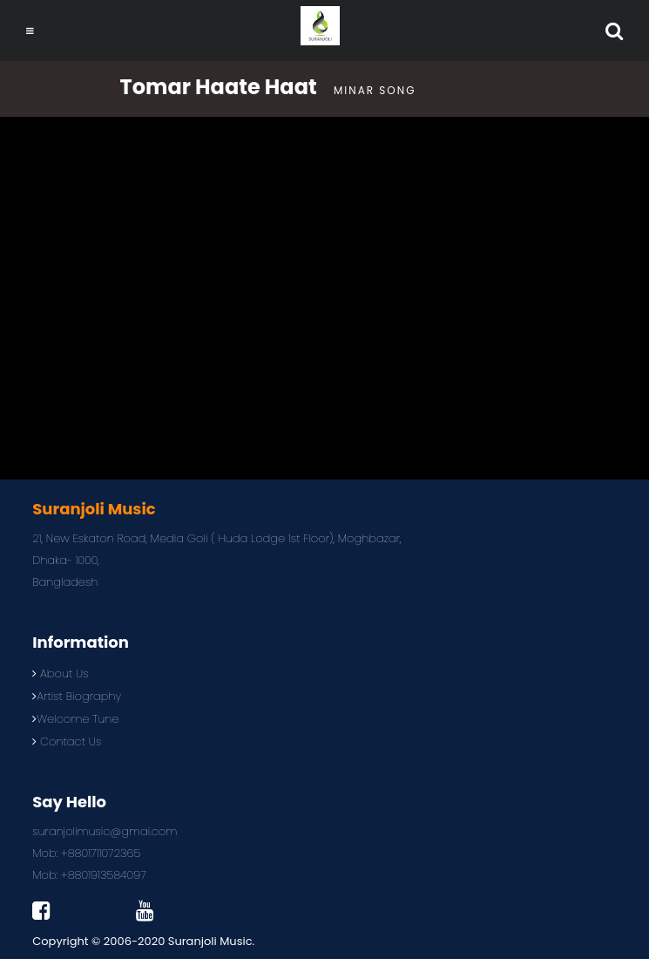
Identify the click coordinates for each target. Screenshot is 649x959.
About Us (60, 673)
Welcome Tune (75, 719)
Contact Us (66, 741)
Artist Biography (76, 696)
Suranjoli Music (210, 941)
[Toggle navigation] (30, 31)
